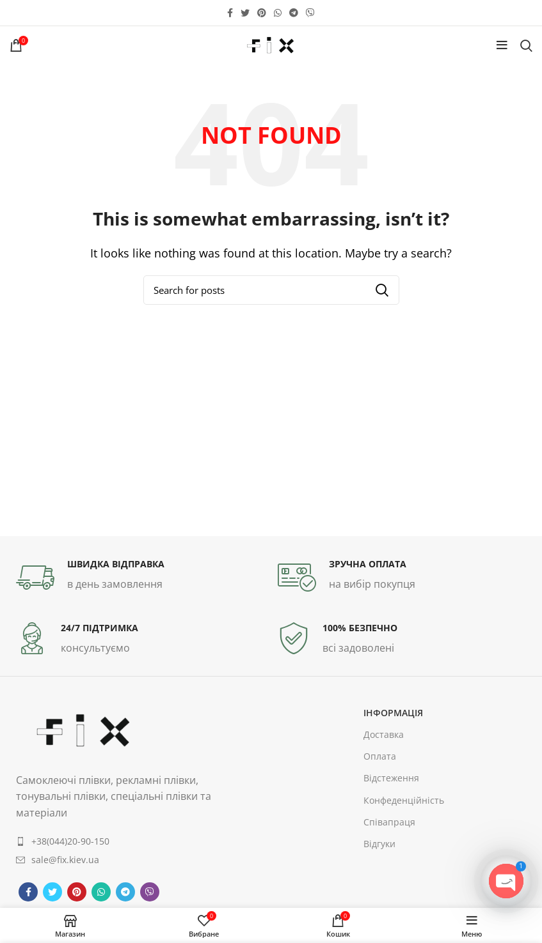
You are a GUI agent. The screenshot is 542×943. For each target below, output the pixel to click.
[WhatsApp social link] (277, 12)
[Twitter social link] (245, 12)
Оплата (379, 756)
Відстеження (391, 778)
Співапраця (389, 822)
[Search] (526, 45)
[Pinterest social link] (261, 12)
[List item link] (120, 841)
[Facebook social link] (230, 12)
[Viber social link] (310, 12)
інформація (393, 713)
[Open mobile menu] (502, 45)
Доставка (383, 734)
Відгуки (379, 844)
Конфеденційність (403, 800)
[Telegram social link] (293, 12)
